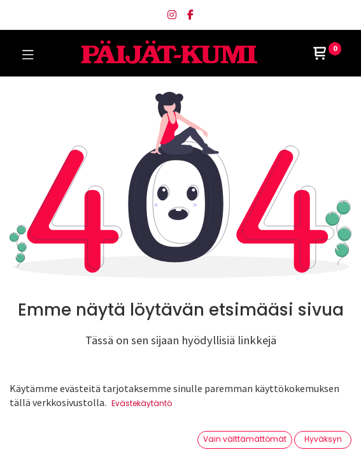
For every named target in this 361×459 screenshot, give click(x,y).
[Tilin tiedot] (319, 437)
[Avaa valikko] (181, 440)
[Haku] (111, 436)
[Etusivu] (42, 436)
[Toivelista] (250, 436)
